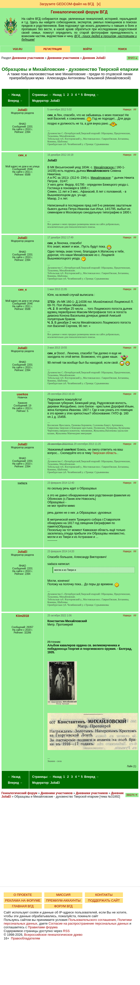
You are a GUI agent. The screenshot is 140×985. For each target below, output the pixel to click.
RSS (66, 931)
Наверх (127, 109)
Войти (87, 49)
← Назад (14, 95)
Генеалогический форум (19, 793)
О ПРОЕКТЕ (23, 895)
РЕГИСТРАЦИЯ (52, 49)
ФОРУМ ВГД (63, 906)
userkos (22, 394)
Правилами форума (43, 927)
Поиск (122, 49)
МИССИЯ (63, 895)
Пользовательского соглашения (92, 920)
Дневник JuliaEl (94, 58)
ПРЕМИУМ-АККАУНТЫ (63, 900)
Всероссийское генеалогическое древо (53, 934)
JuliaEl (55, 100)
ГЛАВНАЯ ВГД (23, 906)
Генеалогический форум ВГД (79, 12)
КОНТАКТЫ (104, 895)
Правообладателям (25, 938)
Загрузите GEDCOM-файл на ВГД (67, 4)
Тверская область (104, 453)
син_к (22, 155)
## (135, 109)
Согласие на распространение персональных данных (88, 923)
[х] (98, 4)
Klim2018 (22, 616)
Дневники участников (28, 58)
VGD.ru (18, 49)
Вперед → (15, 100)
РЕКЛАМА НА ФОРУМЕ (22, 900)
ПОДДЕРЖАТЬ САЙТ (104, 900)
